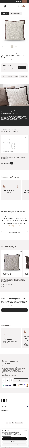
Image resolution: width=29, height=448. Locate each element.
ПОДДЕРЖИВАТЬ (21, 380)
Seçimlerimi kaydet (14, 444)
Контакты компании (14, 310)
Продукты (3, 53)
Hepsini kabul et (14, 438)
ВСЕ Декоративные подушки (6, 285)
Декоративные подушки (13, 53)
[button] (26, 46)
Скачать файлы (7, 163)
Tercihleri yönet (25, 431)
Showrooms (18, 1)
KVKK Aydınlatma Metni (6, 436)
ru (24, 1)
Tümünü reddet (14, 441)
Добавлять (22, 67)
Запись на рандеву (14, 232)
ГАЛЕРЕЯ (5, 13)
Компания (5, 410)
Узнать (4, 407)
